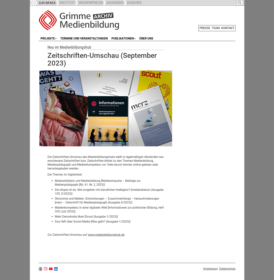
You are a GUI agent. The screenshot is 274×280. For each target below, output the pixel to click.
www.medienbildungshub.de (106, 234)
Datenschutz (227, 268)
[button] (89, 2)
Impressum (210, 268)
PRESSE (205, 28)
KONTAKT (227, 28)
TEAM (216, 28)
